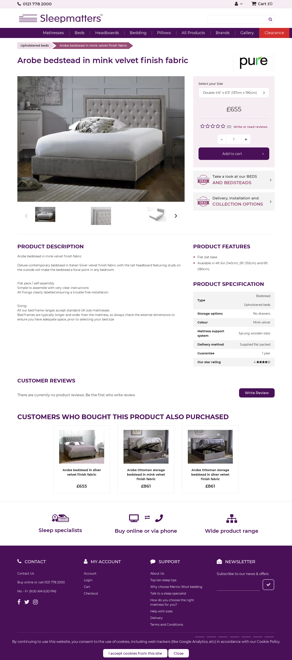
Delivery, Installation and (241, 202)
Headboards (90, 32)
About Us (157, 583)
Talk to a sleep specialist (168, 603)
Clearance (257, 32)
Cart (87, 597)
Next (175, 221)
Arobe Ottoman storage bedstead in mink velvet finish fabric (146, 484)
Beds (62, 32)
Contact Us (25, 583)
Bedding (120, 32)
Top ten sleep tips (163, 590)
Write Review (255, 403)
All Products (176, 32)
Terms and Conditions (166, 634)
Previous (26, 221)
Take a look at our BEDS (241, 180)
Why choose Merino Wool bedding (176, 597)
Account (90, 583)
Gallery (229, 32)
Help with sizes (161, 621)
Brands (205, 32)
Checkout (91, 603)
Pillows (147, 32)
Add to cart (232, 153)
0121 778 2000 (37, 4)
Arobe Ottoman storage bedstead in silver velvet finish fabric (210, 484)
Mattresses (36, 32)
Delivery (156, 628)
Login (88, 590)
